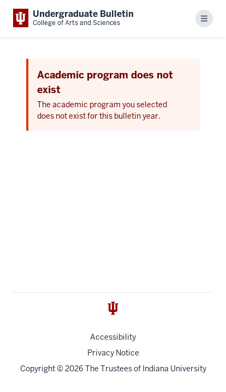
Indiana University (174, 368)
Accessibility (113, 337)
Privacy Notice (113, 353)
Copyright (37, 368)
